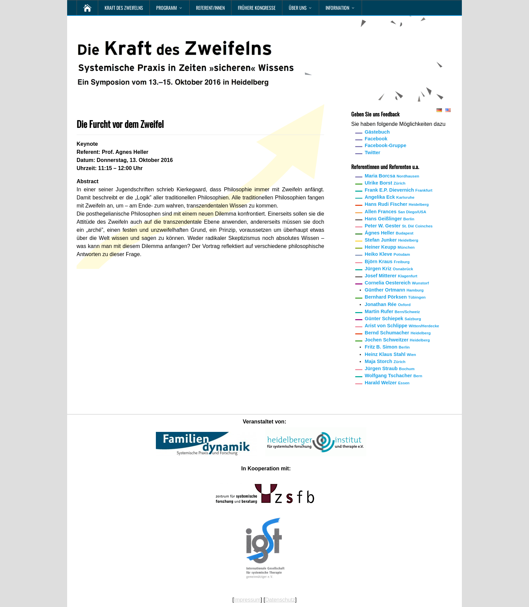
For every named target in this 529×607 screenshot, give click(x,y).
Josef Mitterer (391, 275)
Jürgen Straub (390, 368)
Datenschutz (280, 600)
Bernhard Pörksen (395, 297)
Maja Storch (385, 361)
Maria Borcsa (392, 175)
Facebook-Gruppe (385, 145)
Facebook (376, 138)
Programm (166, 7)
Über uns (298, 7)
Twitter (372, 152)
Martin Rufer (392, 311)
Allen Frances (395, 211)
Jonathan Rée (388, 304)
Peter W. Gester (399, 225)
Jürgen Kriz (389, 268)
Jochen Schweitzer (397, 339)
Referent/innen (210, 7)
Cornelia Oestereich (397, 282)
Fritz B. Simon (387, 347)
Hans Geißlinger (389, 218)
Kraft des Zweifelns (124, 7)
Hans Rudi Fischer (397, 204)
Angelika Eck (389, 197)
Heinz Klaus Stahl (390, 354)
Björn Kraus (387, 261)
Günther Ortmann (394, 290)
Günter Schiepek (393, 318)
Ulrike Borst (385, 183)
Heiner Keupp (390, 247)
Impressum (247, 600)
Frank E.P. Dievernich (399, 190)
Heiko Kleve (387, 254)
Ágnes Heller (389, 233)
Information (337, 7)
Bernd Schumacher (397, 332)
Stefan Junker (391, 240)
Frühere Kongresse (257, 7)
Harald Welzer (387, 382)
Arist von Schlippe (402, 325)
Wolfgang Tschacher (393, 375)
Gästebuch (377, 132)
